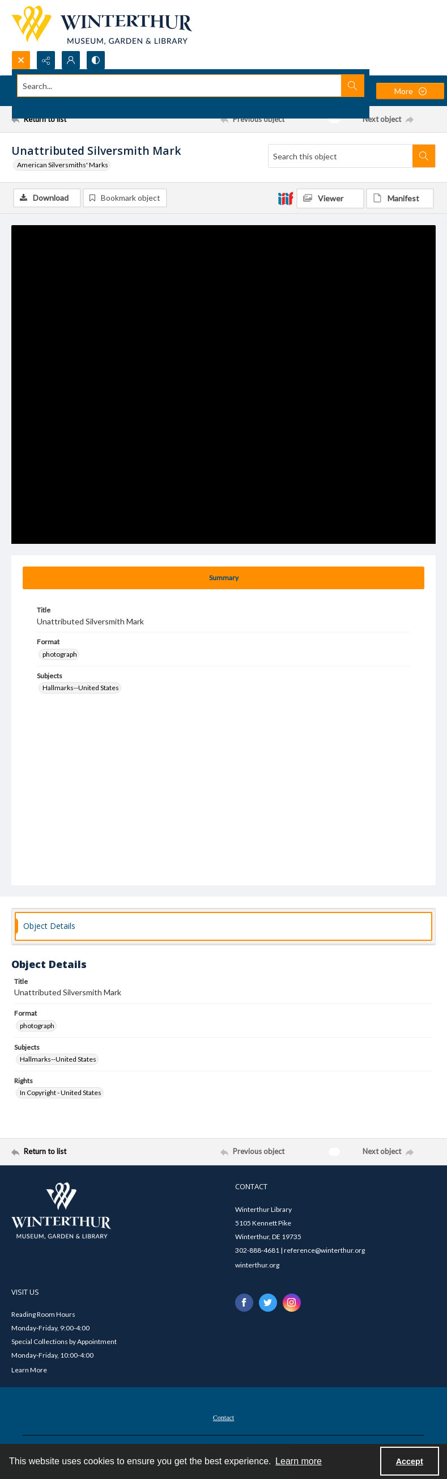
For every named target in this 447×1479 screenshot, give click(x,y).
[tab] (223, 578)
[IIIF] (285, 198)
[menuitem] (223, 1416)
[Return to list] (67, 119)
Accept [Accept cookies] (409, 1461)
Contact (223, 1418)
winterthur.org (257, 1265)
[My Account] (71, 60)
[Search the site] (179, 85)
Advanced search (44, 106)
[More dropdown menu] (410, 91)
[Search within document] (423, 156)
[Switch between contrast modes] (96, 60)
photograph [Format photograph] (59, 654)
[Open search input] (21, 60)
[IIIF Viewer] (330, 198)
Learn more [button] (298, 1461)
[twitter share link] (268, 1303)
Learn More (29, 1370)
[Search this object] (340, 156)
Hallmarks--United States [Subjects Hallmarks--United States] (80, 687)
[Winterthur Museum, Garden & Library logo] (101, 25)
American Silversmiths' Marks (62, 164)
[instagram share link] (292, 1303)
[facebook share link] (244, 1303)
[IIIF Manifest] (400, 198)
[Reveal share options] (46, 60)
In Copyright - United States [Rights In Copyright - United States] (60, 1092)
